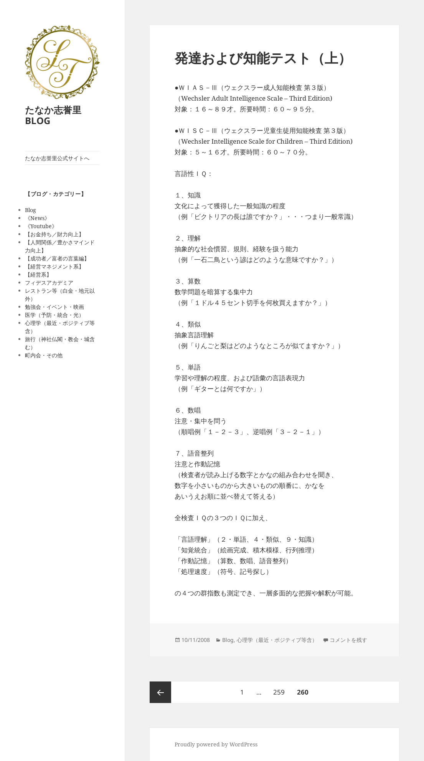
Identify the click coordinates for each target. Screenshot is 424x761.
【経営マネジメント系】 (54, 266)
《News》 (37, 218)
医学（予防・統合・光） (54, 314)
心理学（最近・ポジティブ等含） (277, 639)
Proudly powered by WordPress (216, 744)
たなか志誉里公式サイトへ (57, 158)
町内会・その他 (44, 355)
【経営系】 (38, 274)
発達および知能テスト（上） (263, 58)
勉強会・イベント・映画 (54, 306)
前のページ (160, 692)
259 (279, 688)
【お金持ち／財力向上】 (54, 234)
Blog (30, 210)
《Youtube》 (41, 226)
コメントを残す (348, 639)
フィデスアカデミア (49, 282)
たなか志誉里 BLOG (53, 115)
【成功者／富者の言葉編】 (57, 258)
